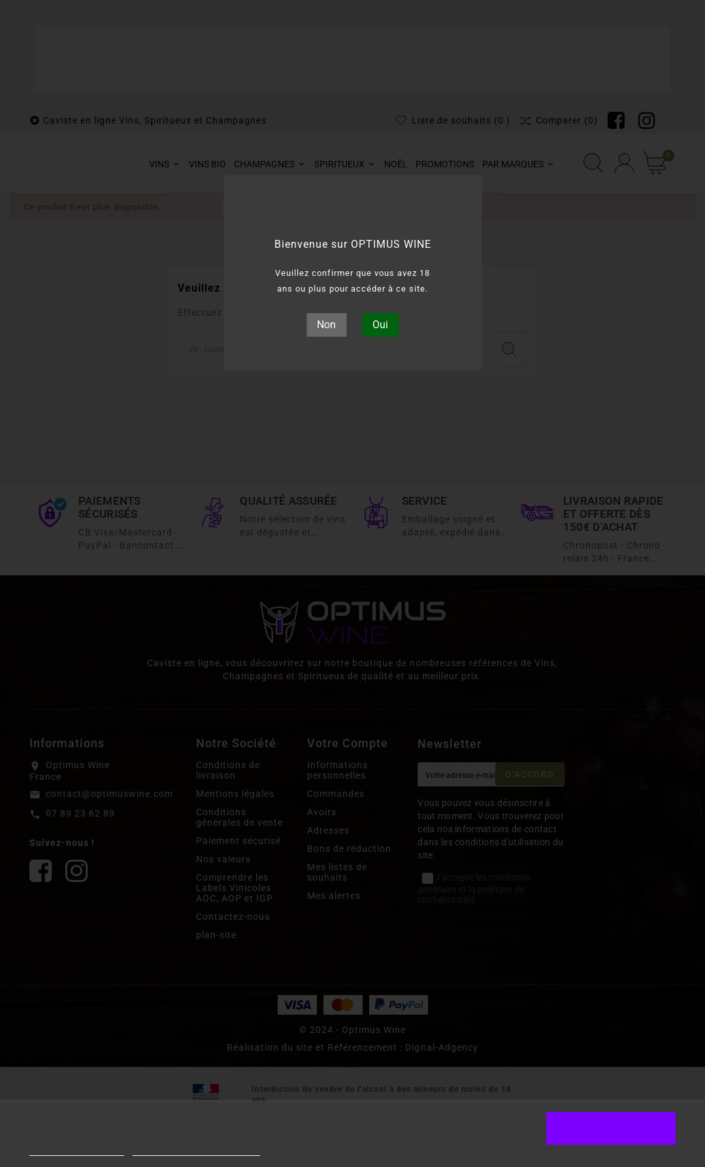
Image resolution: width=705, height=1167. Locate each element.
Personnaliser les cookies (196, 1149)
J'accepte (610, 1128)
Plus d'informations (76, 1149)
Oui (380, 324)
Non (326, 324)
